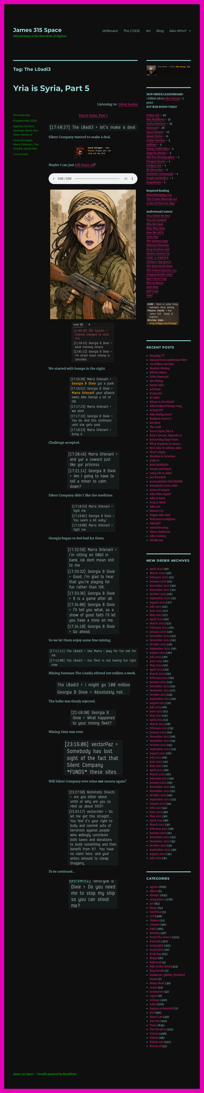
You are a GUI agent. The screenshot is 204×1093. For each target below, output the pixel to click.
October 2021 (158, 795)
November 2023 (160, 690)
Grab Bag (155, 954)
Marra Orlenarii (23, 144)
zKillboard (110, 31)
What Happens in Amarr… (166, 444)
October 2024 (158, 644)
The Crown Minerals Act (161, 199)
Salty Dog (152, 237)
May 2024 (156, 665)
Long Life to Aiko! (161, 473)
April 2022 (156, 770)
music (153, 987)
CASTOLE (155, 912)
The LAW (155, 427)
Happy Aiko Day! (160, 515)
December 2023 (159, 686)
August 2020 (158, 854)
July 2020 (155, 858)
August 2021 (157, 803)
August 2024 (158, 652)
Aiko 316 (155, 506)
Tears (16, 134)
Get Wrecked (158, 477)
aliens (153, 891)
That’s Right (158, 452)
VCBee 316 (152, 115)
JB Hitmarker (154, 169)
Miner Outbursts (160, 532)
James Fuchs (154, 136)
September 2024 (160, 648)
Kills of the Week (160, 966)
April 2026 (156, 569)
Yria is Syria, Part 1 (93, 115)
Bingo (153, 908)
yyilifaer (151, 144)
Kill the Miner (158, 372)
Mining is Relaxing (157, 245)
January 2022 (158, 782)
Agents (17, 126)
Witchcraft (156, 1042)
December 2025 (160, 585)
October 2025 (158, 594)
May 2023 (156, 715)
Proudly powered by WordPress (57, 1074)
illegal (153, 958)
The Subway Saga (157, 241)
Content (29, 126)
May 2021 (156, 816)
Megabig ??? (157, 355)
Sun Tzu (155, 1021)
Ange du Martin (156, 153)
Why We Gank (154, 224)
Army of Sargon (160, 490)
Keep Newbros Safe (158, 249)
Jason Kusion (154, 132)
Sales (28, 130)
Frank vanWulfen (157, 178)
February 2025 (159, 627)
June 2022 (156, 761)
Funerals (155, 941)
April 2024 (156, 669)
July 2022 (155, 757)
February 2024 (159, 678)
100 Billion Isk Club (162, 364)
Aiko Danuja (172, 98)
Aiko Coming (158, 536)
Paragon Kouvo (156, 161)
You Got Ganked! (156, 220)
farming (155, 933)
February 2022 (159, 778)
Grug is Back (158, 502)
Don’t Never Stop (156, 278)
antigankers (157, 899)
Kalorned (152, 128)
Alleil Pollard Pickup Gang (166, 406)
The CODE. (131, 31)
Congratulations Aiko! (159, 274)
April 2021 (156, 820)
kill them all (84, 165)
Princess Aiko (21, 115)
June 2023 (156, 711)
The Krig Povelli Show (159, 266)
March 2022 (157, 774)
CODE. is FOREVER (157, 257)
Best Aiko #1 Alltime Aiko (165, 448)
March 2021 (157, 824)
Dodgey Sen (153, 165)
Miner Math (157, 983)
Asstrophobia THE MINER (166, 481)
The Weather (158, 1029)
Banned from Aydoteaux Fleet (168, 360)
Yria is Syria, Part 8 (161, 431)
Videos (154, 1038)
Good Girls (156, 949)
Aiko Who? (177, 31)
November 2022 (160, 741)
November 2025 (160, 590)
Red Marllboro (155, 119)
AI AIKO (154, 397)
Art (148, 31)
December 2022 (160, 736)
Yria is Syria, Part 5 (51, 88)
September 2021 (160, 799)
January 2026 (158, 581)
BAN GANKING (159, 464)
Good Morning (159, 527)
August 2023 (157, 703)
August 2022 (158, 753)
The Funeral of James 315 (161, 270)
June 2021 (156, 812)
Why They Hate (155, 228)
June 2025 (156, 611)
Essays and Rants (161, 469)
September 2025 (160, 598)
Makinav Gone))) (161, 418)
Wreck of (26, 134)
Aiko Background (161, 414)
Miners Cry (157, 511)
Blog (160, 31)
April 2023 (156, 720)
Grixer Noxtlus (155, 140)
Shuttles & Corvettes (162, 456)
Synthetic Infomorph (159, 174)
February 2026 (159, 577)
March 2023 (157, 724)
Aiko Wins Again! (161, 494)
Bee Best (155, 423)
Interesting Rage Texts (164, 439)
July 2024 (155, 657)
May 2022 (156, 766)
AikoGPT (155, 523)
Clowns (154, 920)
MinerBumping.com (159, 195)
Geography (157, 945)
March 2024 (157, 673)
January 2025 (158, 632)
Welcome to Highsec (163, 519)
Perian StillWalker (157, 148)
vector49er (30, 148)
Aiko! (149, 295)
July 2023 (155, 707)
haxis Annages (22, 140)
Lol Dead (155, 389)
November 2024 (160, 640)
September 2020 (160, 849)
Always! (155, 895)
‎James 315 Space (37, 30)
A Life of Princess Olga (160, 203)
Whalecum (156, 540)
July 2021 (155, 808)
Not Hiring (156, 381)
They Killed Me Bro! (158, 216)
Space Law (156, 1017)
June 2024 (156, 661)
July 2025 (155, 606)
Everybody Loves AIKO (164, 485)
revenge (18, 130)
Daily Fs (155, 460)
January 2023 (158, 732)
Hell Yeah (152, 291)
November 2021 (159, 791)
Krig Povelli (157, 970)
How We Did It (155, 232)
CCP (152, 916)
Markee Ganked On (158, 253)
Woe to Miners (155, 283)
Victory (154, 1033)
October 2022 (158, 745)
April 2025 (156, 619)
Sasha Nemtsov (156, 123)
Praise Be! (156, 393)
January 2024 (158, 682)
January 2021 (158, 833)
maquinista (153, 182)
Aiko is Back (157, 498)
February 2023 (159, 728)
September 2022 (160, 749)
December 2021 (159, 787)
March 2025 (157, 623)
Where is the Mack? (162, 402)
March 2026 (157, 573)
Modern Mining (160, 368)
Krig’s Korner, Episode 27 (166, 435)
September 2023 (160, 699)
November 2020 (160, 841)
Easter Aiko (157, 385)
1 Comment (20, 154)
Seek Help (152, 287)
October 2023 (158, 694)
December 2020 (160, 837)
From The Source (161, 937)
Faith (153, 929)
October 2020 (158, 845)
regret (153, 996)
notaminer (156, 991)
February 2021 (159, 829)
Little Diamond (159, 376)
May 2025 (156, 615)
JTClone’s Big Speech (158, 262)
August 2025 (158, 602)
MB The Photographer (160, 157)
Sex (35, 130)
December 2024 (160, 636)
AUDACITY (156, 410)
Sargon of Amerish (162, 1008)
